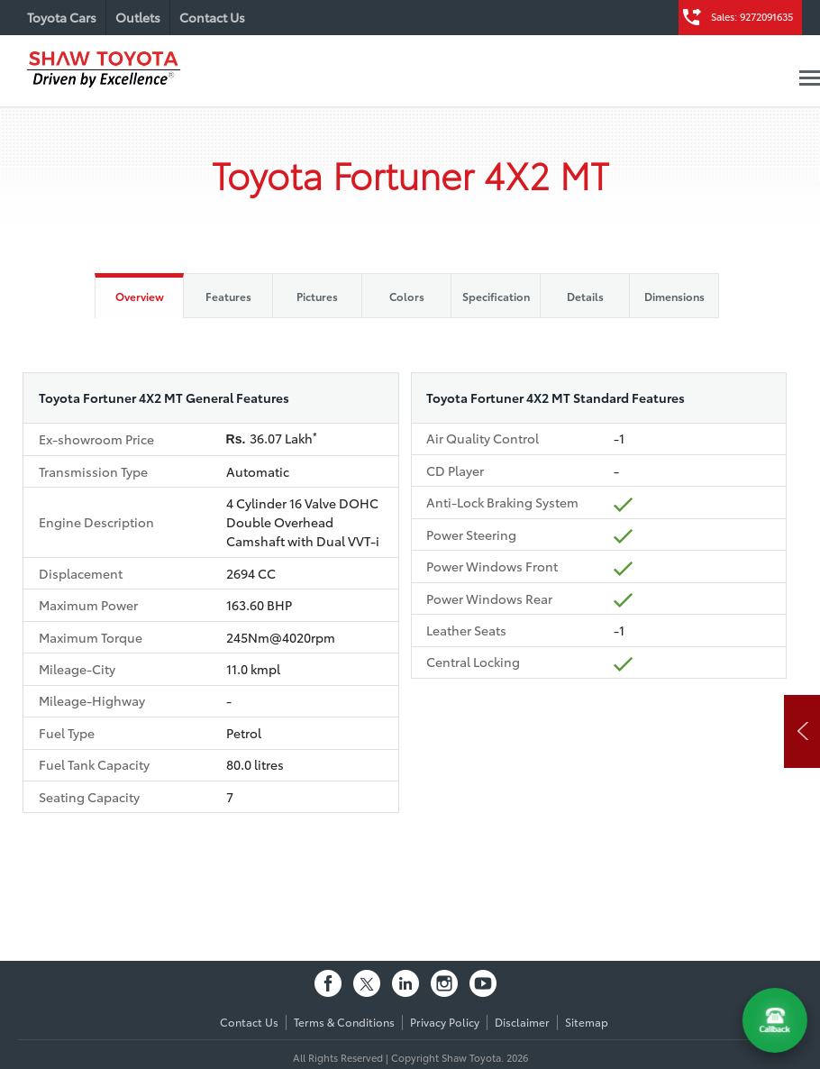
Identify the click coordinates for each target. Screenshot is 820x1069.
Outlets (137, 17)
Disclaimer (522, 1021)
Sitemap (586, 1021)
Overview (139, 296)
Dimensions (674, 296)
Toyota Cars (61, 17)
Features (228, 296)
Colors (406, 296)
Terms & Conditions (344, 1021)
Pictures (317, 296)
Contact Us (212, 17)
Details (585, 296)
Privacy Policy (444, 1021)
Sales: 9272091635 (752, 16)
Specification (496, 296)
